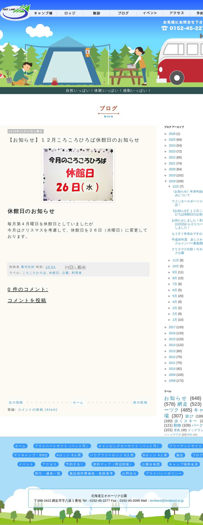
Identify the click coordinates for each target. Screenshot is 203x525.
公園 (65, 272)
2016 (172, 333)
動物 (177, 425)
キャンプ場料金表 (183, 464)
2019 (172, 175)
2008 (172, 380)
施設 (180, 455)
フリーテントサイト (185, 446)
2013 (172, 351)
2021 (172, 163)
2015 (172, 339)
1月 (175, 319)
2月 (175, 314)
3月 (175, 308)
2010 (172, 368)
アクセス (49, 464)
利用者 (77, 272)
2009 (172, 374)
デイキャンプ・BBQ (31, 455)
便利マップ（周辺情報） (113, 464)
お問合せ (129, 473)
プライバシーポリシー (164, 473)
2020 (172, 169)
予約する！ (75, 464)
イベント (26, 464)
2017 (172, 327)
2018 (172, 181)
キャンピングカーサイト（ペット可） (129, 446)
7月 (175, 284)
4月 (175, 302)
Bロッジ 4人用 (155, 455)
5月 (175, 296)
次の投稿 (16, 402)
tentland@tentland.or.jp (167, 500)
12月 (176, 186)
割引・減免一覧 (48, 473)
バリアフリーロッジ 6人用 (112, 455)
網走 (182, 404)
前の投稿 (140, 402)
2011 (172, 363)
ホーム (78, 402)
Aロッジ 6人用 (69, 455)
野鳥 (189, 434)
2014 (172, 345)
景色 (177, 430)
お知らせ (176, 398)
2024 (172, 145)
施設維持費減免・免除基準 (91, 473)
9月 (175, 272)
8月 (175, 278)
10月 (176, 266)
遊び (189, 416)
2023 (172, 151)
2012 (172, 357)
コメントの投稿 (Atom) (38, 409)
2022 (172, 157)
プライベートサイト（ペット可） (62, 446)
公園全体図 (151, 464)
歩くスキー (186, 421)
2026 (172, 133)
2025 (172, 139)
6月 (175, 290)
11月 (176, 260)
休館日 (54, 272)
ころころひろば (34, 272)
